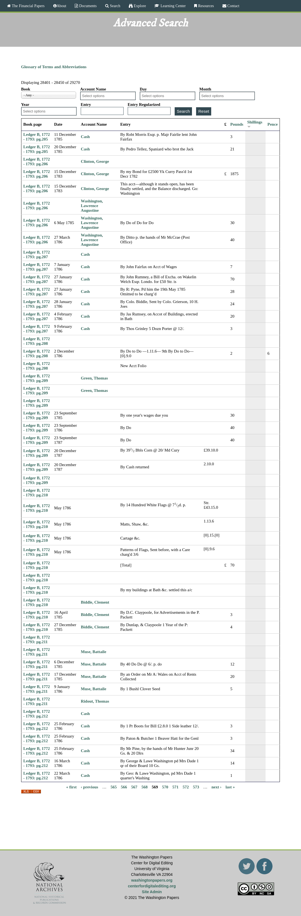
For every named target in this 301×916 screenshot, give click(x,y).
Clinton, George (95, 161)
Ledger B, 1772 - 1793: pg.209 (36, 378)
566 (124, 787)
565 (113, 787)
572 (186, 787)
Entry (86, 104)
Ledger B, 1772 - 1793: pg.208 (36, 341)
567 (134, 787)
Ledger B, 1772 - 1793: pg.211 (36, 639)
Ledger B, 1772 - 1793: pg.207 (36, 254)
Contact (232, 6)
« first (71, 787)
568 (144, 787)
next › (216, 787)
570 (165, 787)
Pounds (236, 124)
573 (196, 787)
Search (114, 6)
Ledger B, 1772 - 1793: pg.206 (36, 161)
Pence (272, 124)
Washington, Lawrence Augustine (92, 206)
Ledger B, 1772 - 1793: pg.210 (36, 492)
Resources (205, 6)
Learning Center (172, 6)
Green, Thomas (94, 378)
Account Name (93, 89)
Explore (139, 6)
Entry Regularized (144, 104)
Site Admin (152, 892)
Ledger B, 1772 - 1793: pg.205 (36, 136)
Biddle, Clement (95, 602)
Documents (87, 6)
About (61, 6)
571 (175, 787)
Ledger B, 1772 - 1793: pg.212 (36, 713)
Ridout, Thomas (95, 701)
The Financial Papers (27, 6)
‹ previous (89, 787)
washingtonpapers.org (151, 880)
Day (143, 89)
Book (25, 89)
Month (205, 89)
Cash (85, 136)
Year (25, 104)
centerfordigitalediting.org (152, 886)
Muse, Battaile (93, 652)
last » (230, 787)
